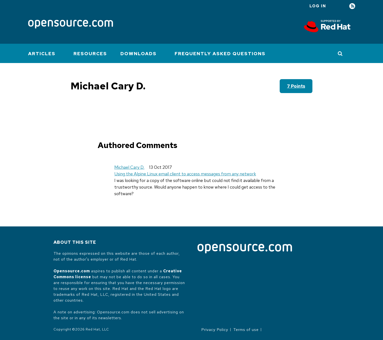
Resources (90, 54)
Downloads (138, 54)
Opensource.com (71, 271)
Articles (41, 54)
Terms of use (246, 329)
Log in (317, 6)
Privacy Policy (214, 329)
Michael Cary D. (129, 167)
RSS (352, 6)
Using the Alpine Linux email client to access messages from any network (185, 174)
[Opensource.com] (70, 25)
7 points (296, 86)
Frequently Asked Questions (220, 54)
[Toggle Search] (340, 53)
